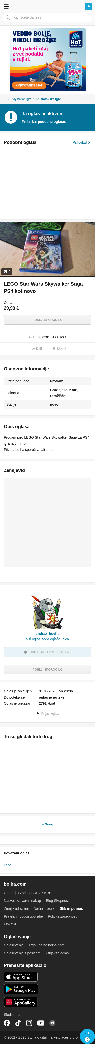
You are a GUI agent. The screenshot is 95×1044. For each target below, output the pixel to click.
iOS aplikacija (21, 977)
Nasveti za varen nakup (22, 901)
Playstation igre (21, 99)
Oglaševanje (14, 945)
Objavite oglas (57, 953)
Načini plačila (44, 908)
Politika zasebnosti (62, 916)
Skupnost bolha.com (52, 1023)
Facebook (7, 1023)
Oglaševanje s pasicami (22, 953)
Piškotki (10, 924)
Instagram (29, 1023)
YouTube (40, 1023)
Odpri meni (6, 6)
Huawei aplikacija (21, 1002)
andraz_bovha (47, 634)
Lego (7, 865)
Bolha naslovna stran (47, 6)
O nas (8, 893)
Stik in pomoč (71, 908)
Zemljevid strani (16, 908)
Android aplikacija (21, 989)
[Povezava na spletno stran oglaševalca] (47, 59)
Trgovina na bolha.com (47, 945)
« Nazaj (47, 824)
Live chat (87, 1036)
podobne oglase (51, 122)
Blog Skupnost (57, 901)
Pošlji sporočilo (47, 320)
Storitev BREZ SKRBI (35, 893)
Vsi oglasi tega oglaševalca (47, 639)
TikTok (18, 1023)
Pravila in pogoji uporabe (23, 916)
